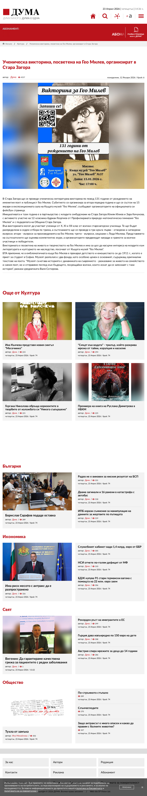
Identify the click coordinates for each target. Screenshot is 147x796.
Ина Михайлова (19, 736)
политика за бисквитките (89, 788)
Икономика (14, 537)
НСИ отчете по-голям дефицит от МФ (103, 562)
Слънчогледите (88, 708)
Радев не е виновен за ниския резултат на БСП (108, 476)
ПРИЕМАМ (126, 787)
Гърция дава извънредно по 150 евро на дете (107, 635)
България (12, 466)
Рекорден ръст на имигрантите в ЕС (101, 620)
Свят (7, 610)
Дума (13, 77)
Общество (13, 683)
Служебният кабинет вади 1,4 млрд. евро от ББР (109, 546)
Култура (20, 44)
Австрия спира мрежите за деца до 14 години (107, 651)
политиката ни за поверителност (21, 791)
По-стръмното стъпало (93, 692)
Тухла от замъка (17, 731)
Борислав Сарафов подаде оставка (30, 515)
